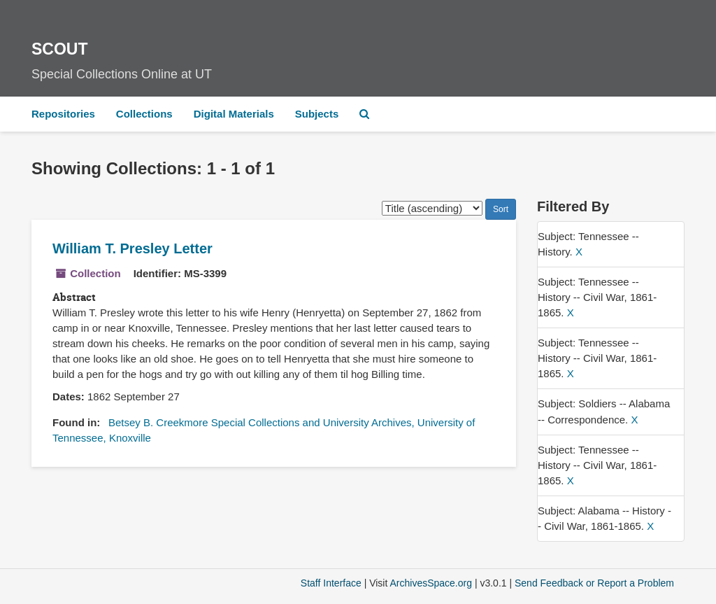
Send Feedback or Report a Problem (594, 583)
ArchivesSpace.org (430, 583)
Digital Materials (234, 114)
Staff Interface (331, 583)
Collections (144, 114)
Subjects (317, 114)
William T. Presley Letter (132, 248)
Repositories (63, 114)
